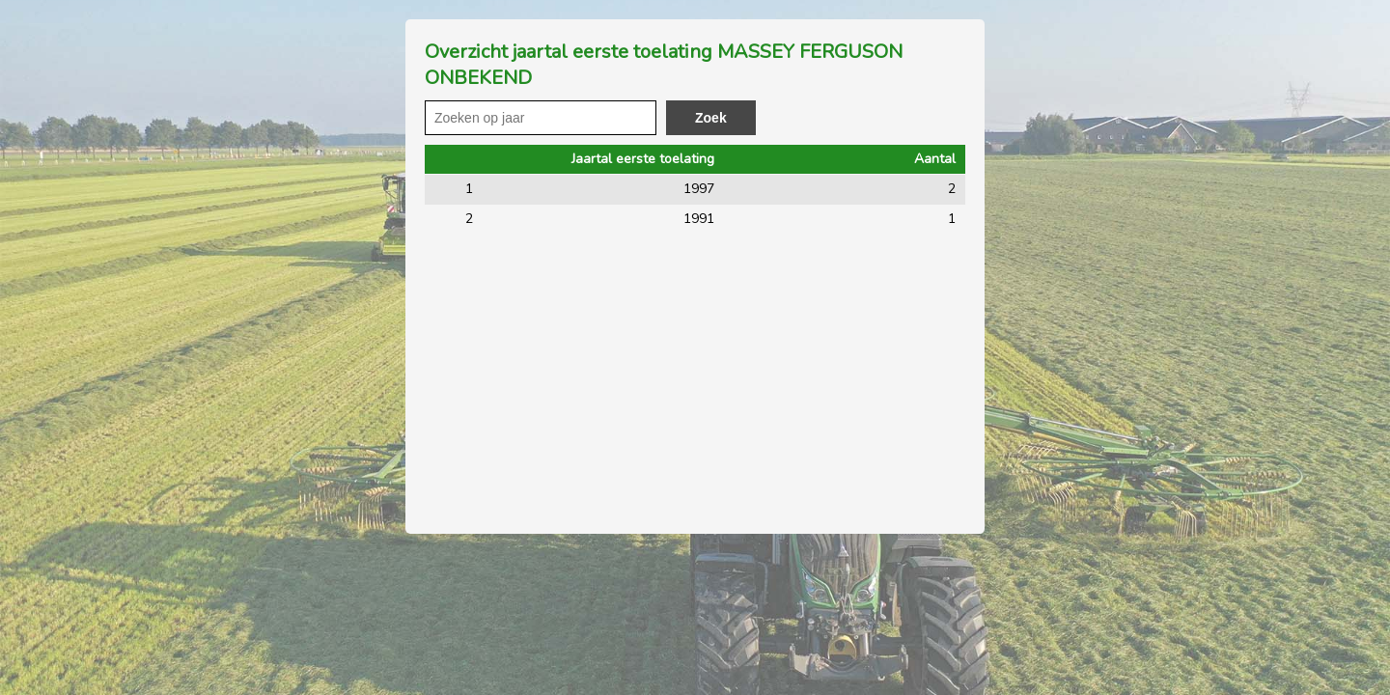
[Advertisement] (695, 379)
